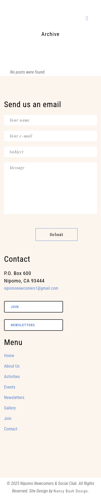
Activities (12, 376)
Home (9, 355)
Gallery (10, 408)
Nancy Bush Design (71, 491)
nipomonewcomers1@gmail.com (31, 288)
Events (9, 387)
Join (15, 307)
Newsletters (23, 325)
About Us (12, 366)
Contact (10, 428)
